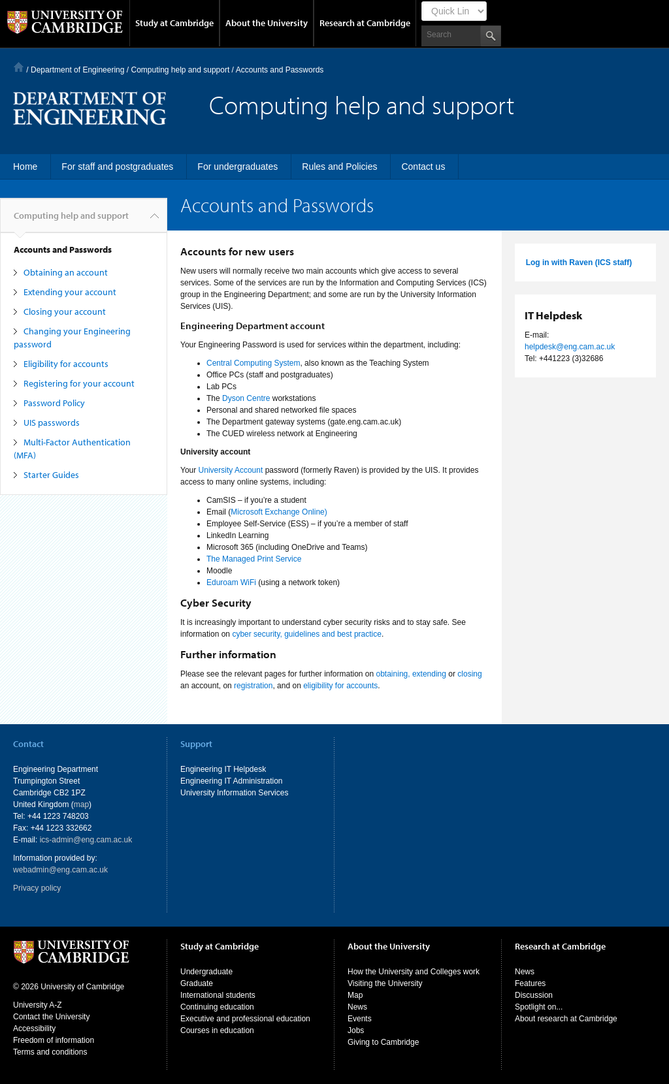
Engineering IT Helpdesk (223, 769)
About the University (266, 23)
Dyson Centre (246, 398)
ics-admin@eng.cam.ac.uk (86, 839)
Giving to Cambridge (383, 1042)
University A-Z (37, 1005)
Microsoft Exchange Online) (279, 512)
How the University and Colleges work (414, 971)
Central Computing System (253, 363)
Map (355, 995)
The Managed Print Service (253, 559)
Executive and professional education (245, 1018)
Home (18, 66)
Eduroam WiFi (231, 582)
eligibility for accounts (340, 685)
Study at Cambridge (174, 23)
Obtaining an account (66, 272)
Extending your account (70, 292)
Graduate (196, 983)
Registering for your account (79, 383)
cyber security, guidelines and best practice (307, 634)
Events (360, 1018)
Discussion (534, 995)
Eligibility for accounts (66, 364)
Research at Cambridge (364, 23)
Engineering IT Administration (231, 781)
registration (253, 685)
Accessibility (34, 1028)
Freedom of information (53, 1040)
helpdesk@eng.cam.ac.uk (570, 346)
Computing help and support (180, 69)
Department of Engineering (77, 69)
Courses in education (217, 1030)
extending (429, 673)
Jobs (356, 1030)
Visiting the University (385, 983)
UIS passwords (52, 422)
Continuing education (217, 1007)
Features (530, 983)
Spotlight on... (539, 1007)
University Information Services (234, 792)
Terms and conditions (50, 1052)
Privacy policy (37, 888)
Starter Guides (51, 475)
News (357, 1007)
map (81, 804)
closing (469, 673)
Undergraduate (206, 971)
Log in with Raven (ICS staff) (579, 262)
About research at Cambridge (566, 1018)
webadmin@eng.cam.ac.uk (60, 869)
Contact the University (51, 1016)
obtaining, (393, 673)
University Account (231, 470)
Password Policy (54, 403)
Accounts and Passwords (63, 249)
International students (217, 995)
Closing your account (65, 311)
